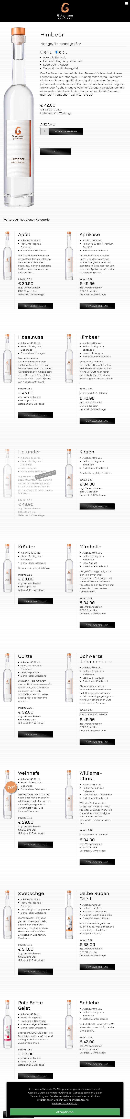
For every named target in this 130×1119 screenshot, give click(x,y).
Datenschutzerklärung (65, 1103)
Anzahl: (47, 124)
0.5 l (63, 52)
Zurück (55, 151)
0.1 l (48, 52)
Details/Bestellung (35, 305)
